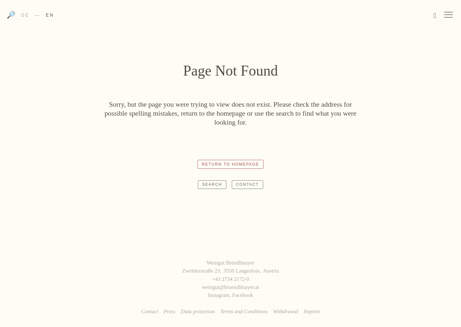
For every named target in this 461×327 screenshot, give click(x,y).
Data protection (198, 311)
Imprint (311, 311)
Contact (247, 184)
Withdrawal (285, 311)
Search (212, 184)
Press (169, 311)
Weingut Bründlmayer (230, 17)
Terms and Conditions (244, 311)
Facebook (242, 295)
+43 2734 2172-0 (230, 279)
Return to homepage (230, 164)
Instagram (218, 295)
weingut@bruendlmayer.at (230, 287)
